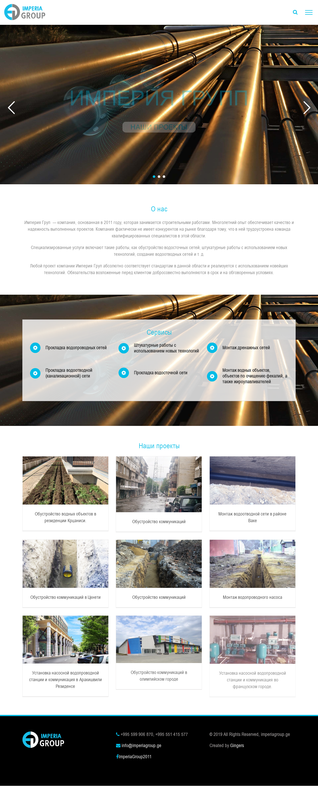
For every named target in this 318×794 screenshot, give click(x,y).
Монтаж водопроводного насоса (252, 597)
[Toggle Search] (295, 12)
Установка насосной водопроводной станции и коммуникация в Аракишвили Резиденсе (65, 679)
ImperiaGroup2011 (135, 757)
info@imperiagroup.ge (141, 746)
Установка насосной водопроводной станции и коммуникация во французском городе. (252, 680)
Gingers (237, 746)
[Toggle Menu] (308, 12)
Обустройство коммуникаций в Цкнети (65, 597)
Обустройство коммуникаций (159, 522)
